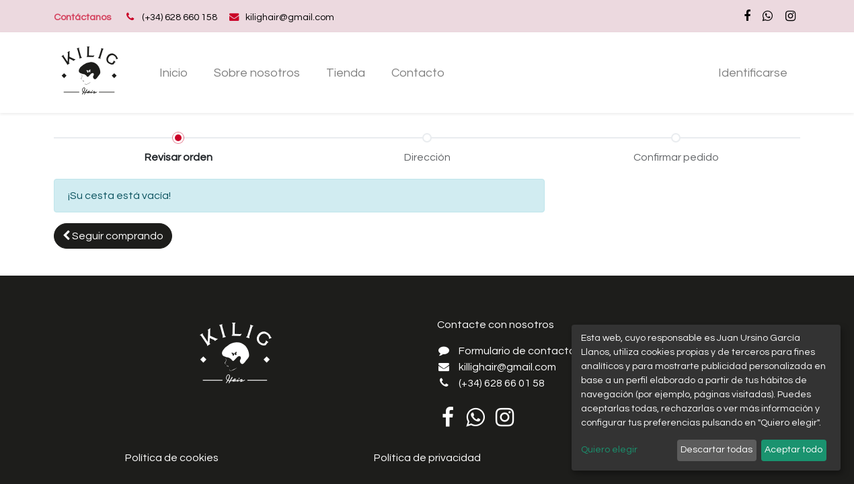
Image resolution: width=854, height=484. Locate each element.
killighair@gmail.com (507, 367)
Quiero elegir (609, 449)
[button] (113, 236)
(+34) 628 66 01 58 (502, 383)
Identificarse (752, 73)
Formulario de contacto (517, 351)
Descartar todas (716, 449)
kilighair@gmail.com (289, 17)
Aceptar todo (793, 449)
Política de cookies (172, 457)
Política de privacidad (427, 457)
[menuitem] (174, 73)
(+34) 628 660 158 (179, 17)
